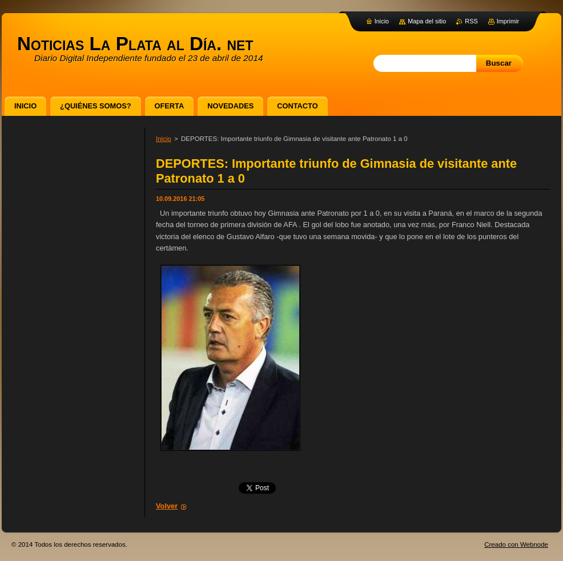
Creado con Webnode (516, 544)
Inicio (163, 138)
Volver (167, 506)
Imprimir (508, 21)
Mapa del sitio (427, 21)
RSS (471, 21)
